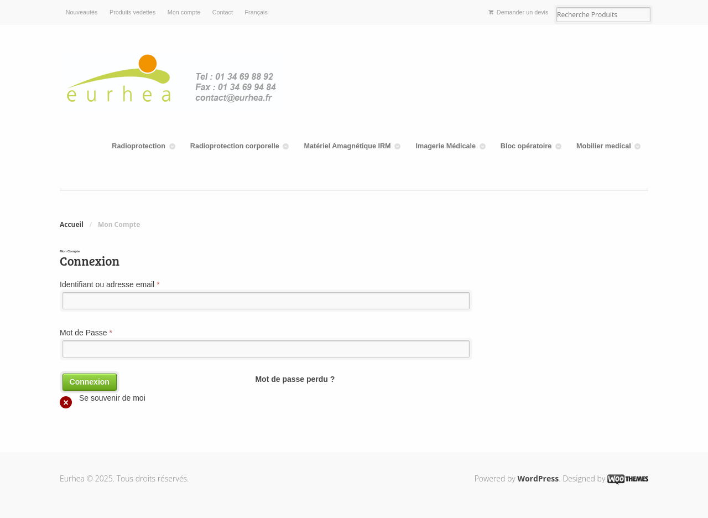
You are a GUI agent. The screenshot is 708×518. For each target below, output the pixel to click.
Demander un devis (523, 12)
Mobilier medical (603, 146)
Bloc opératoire (526, 146)
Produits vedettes (132, 12)
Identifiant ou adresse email (110, 284)
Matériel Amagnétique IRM (347, 146)
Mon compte (184, 12)
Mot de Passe (86, 332)
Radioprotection (138, 146)
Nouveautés (82, 12)
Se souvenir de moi (102, 399)
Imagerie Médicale (445, 146)
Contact (222, 12)
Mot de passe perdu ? (295, 379)
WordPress (538, 478)
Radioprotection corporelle (234, 146)
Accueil (72, 224)
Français (256, 12)
